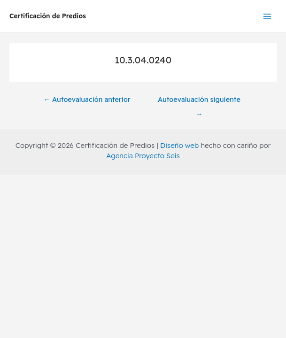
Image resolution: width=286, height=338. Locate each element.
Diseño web (179, 145)
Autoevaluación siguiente (199, 101)
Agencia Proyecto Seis (142, 155)
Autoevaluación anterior (86, 99)
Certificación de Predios (47, 16)
